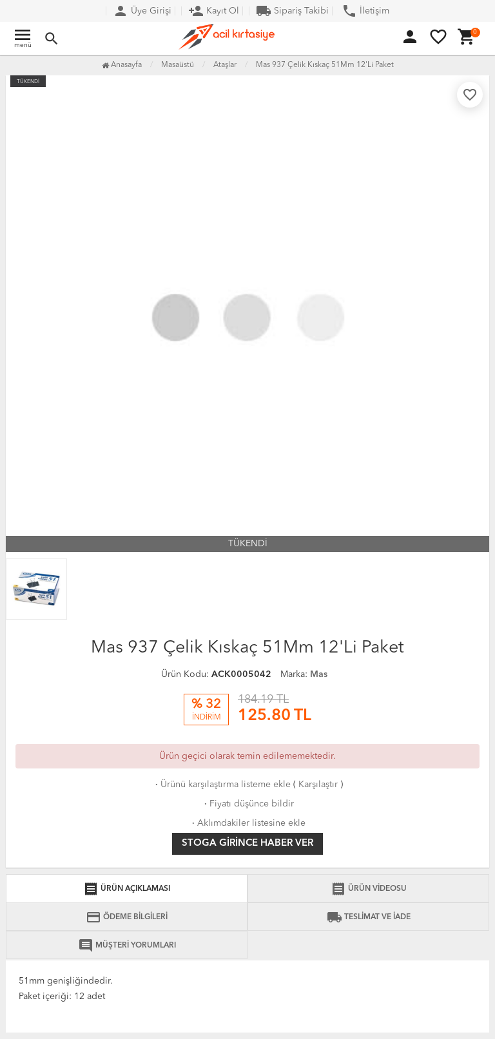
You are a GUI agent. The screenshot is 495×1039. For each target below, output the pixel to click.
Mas (318, 674)
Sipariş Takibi (292, 10)
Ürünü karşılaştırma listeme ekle (222, 784)
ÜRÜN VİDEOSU (369, 889)
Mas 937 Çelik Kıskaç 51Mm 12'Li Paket (325, 65)
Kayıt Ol (213, 10)
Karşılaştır (318, 784)
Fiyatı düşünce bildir (248, 803)
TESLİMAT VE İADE (369, 917)
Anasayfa (122, 65)
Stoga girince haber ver (247, 843)
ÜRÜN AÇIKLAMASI (126, 889)
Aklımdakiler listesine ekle (247, 823)
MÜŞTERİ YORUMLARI (127, 945)
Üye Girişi (142, 10)
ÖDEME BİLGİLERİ (127, 917)
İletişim (365, 10)
